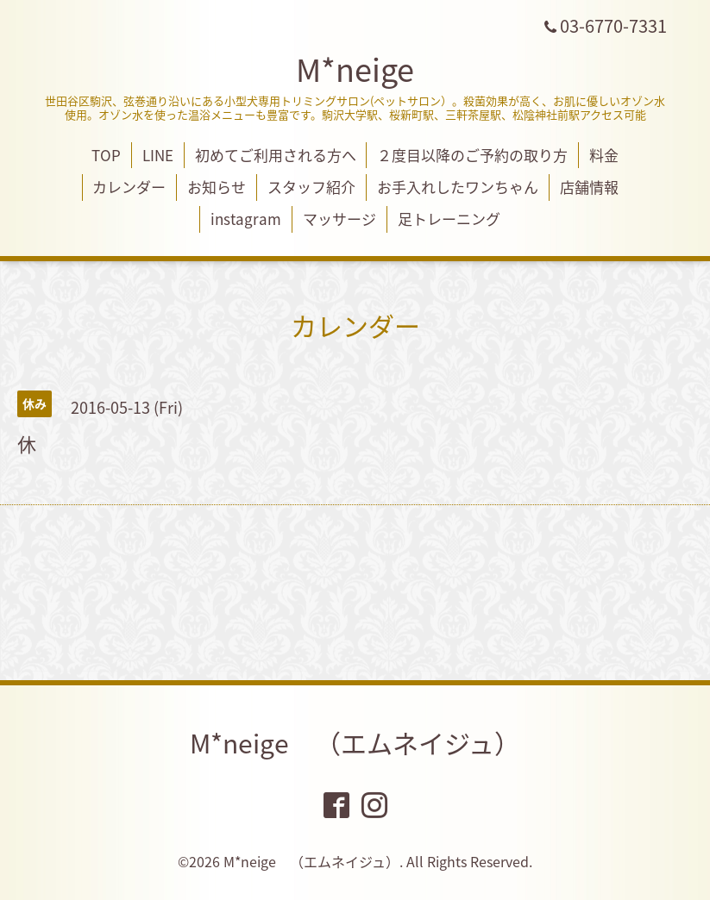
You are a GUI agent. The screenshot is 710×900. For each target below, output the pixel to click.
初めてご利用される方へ (275, 155)
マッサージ (339, 218)
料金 (604, 155)
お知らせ (216, 186)
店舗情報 (589, 186)
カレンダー (129, 186)
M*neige (355, 69)
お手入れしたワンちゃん (457, 186)
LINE (157, 155)
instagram (245, 218)
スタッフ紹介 (311, 186)
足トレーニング (449, 218)
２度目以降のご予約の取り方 (472, 155)
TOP (106, 155)
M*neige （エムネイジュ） (355, 742)
